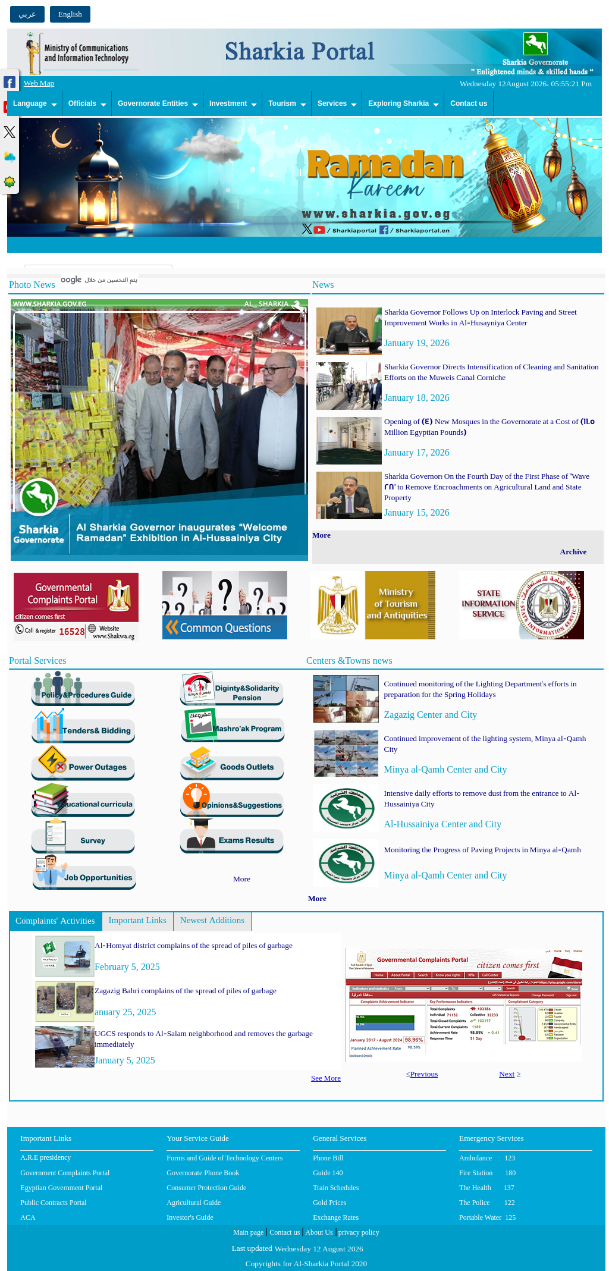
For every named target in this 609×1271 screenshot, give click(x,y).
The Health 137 (486, 1188)
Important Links (138, 921)
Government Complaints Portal (64, 1173)
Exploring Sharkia (398, 103)
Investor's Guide (190, 1217)
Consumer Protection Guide (206, 1188)
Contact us (468, 103)
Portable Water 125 (487, 1217)
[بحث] (100, 279)
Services (332, 103)
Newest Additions (212, 921)
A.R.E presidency (45, 1158)
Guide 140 (328, 1173)
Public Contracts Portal (53, 1202)
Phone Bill (328, 1158)
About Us (317, 1233)
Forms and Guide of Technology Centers (224, 1158)
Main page (248, 1233)
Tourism (282, 103)
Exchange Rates (336, 1217)
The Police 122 (487, 1202)
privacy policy (358, 1233)
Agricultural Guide (194, 1202)
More (241, 880)
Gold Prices (329, 1202)
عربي (27, 14)
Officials (82, 103)
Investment (228, 103)
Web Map (39, 84)
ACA (27, 1217)
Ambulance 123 (487, 1158)
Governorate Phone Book (203, 1173)
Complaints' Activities (55, 922)
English (70, 14)
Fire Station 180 (487, 1173)
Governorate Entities (153, 103)
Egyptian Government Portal (61, 1188)
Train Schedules (336, 1188)
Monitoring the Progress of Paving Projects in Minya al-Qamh (482, 851)
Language (30, 103)
